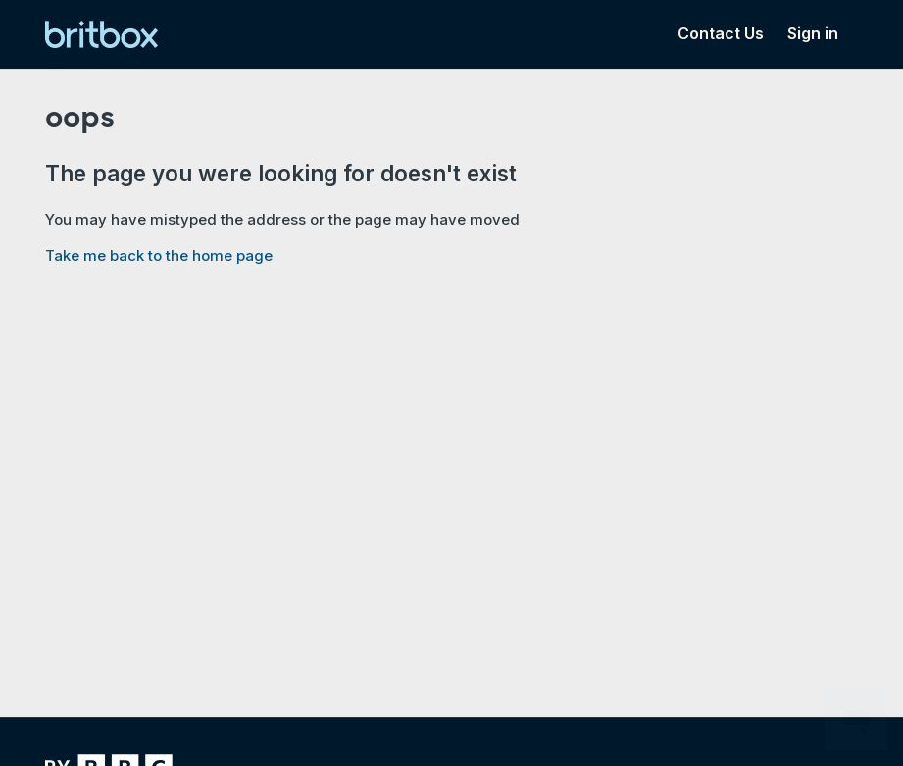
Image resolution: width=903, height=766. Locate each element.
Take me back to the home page (159, 255)
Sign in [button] (812, 33)
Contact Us (720, 33)
